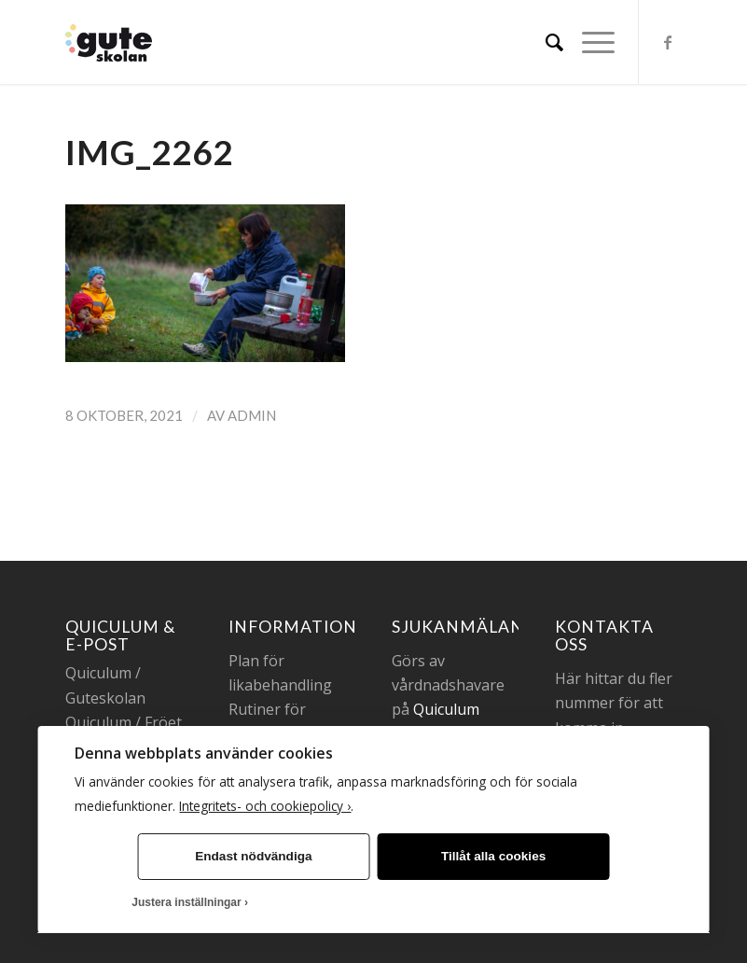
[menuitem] (545, 42)
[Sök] (545, 42)
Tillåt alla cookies (493, 856)
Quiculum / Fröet (123, 722)
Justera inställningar (186, 902)
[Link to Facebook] (668, 42)
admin (252, 415)
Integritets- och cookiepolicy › (265, 806)
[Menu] (589, 42)
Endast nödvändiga (253, 856)
